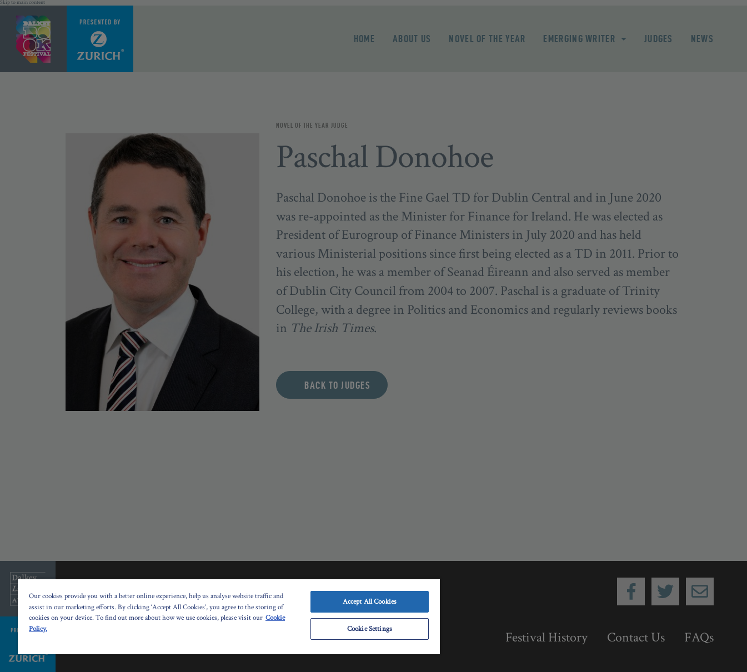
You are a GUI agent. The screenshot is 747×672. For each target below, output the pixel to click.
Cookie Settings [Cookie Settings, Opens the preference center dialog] (369, 629)
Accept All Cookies (370, 601)
